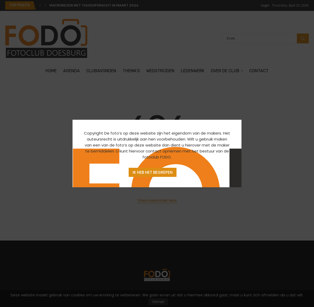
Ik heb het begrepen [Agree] (153, 172)
